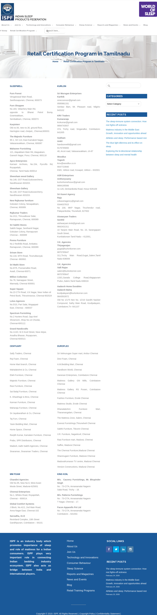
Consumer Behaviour (65, 25)
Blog (145, 25)
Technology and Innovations (38, 25)
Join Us (18, 25)
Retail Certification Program (22, 31)
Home (55, 61)
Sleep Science (85, 25)
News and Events (130, 25)
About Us (5, 25)
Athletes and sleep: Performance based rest (126, 138)
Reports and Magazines (107, 25)
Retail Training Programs (81, 590)
